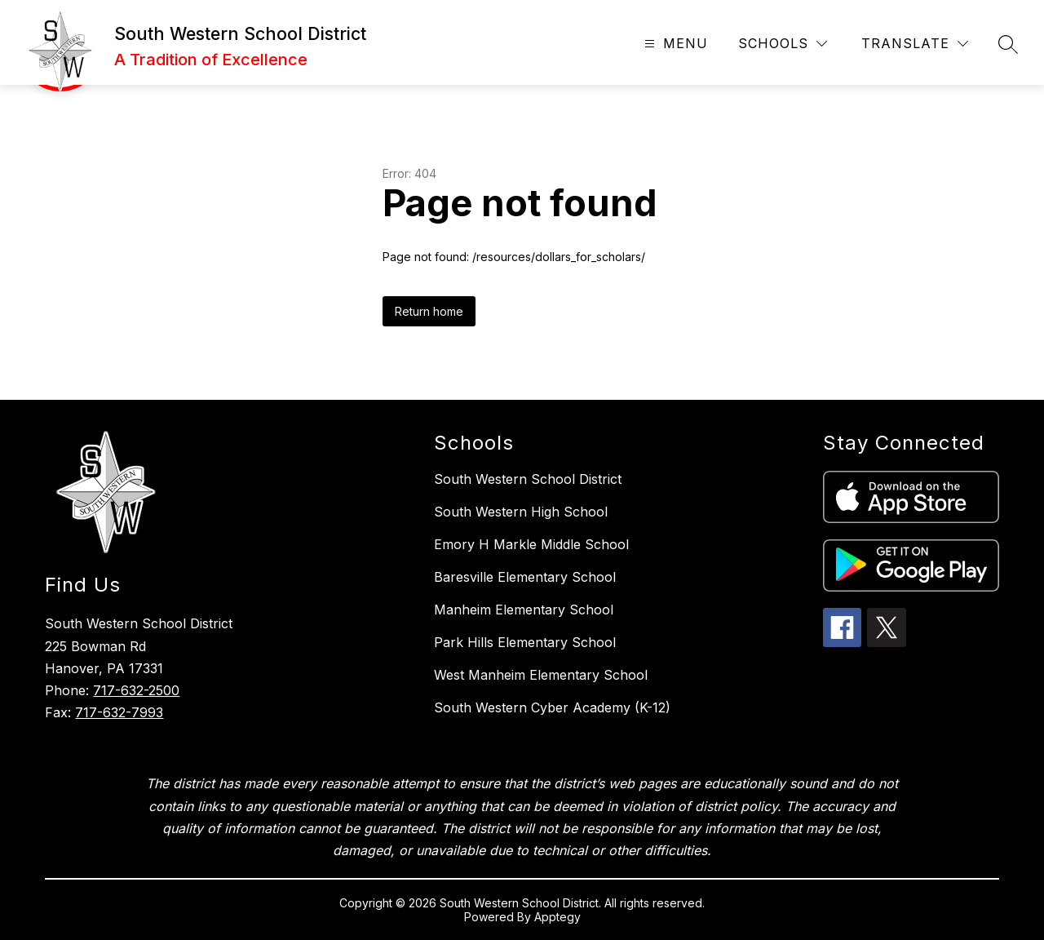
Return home (429, 311)
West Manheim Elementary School (541, 675)
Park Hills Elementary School (525, 642)
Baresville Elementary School (525, 577)
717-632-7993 (119, 712)
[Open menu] (674, 43)
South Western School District (528, 479)
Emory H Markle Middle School (531, 544)
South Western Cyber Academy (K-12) (552, 707)
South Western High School (521, 511)
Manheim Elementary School (523, 609)
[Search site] (1008, 44)
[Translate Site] (914, 43)
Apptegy (557, 917)
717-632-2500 (136, 690)
